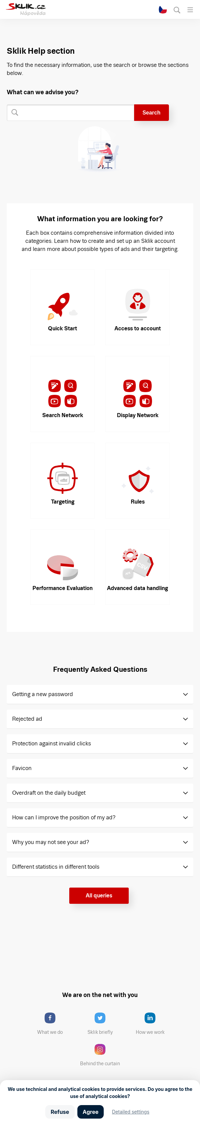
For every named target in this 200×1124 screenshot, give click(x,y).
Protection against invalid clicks (51, 743)
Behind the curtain (102, 1055)
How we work (155, 1024)
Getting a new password (42, 694)
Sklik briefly (106, 1024)
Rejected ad (27, 719)
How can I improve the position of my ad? (64, 817)
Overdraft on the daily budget (48, 793)
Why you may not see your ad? (50, 842)
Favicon (22, 768)
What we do (55, 1024)
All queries (99, 895)
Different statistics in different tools (55, 867)
